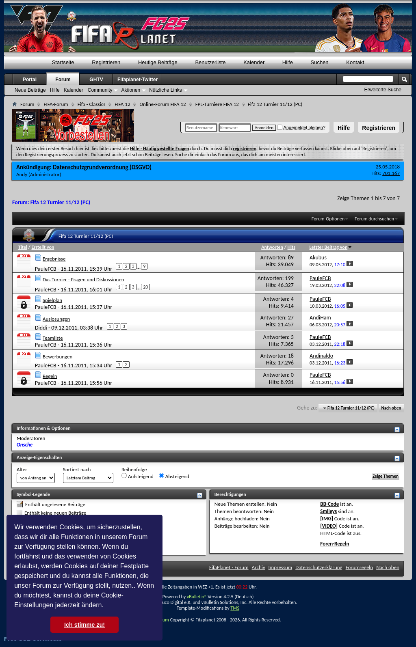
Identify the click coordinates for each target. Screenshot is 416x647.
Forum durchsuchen (374, 219)
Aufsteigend (137, 476)
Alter (22, 469)
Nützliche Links (165, 90)
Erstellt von (42, 247)
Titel (22, 247)
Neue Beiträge (30, 90)
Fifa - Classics (92, 104)
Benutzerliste (210, 62)
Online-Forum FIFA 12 (162, 104)
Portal (30, 79)
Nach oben (391, 408)
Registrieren (378, 128)
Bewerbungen (57, 357)
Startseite (63, 62)
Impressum (280, 567)
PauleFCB (45, 268)
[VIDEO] (329, 526)
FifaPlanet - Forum (229, 567)
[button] (106, 606)
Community (100, 90)
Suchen (320, 62)
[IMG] (326, 518)
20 (145, 287)
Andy (21, 174)
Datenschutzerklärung (318, 567)
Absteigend (174, 476)
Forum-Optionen (328, 219)
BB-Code (329, 504)
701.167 (391, 173)
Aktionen (130, 90)
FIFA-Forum (55, 104)
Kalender (253, 62)
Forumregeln (359, 567)
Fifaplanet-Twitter (137, 79)
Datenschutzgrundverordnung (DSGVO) (102, 167)
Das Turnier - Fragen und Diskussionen (83, 279)
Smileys (328, 511)
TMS (234, 608)
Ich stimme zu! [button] (84, 624)
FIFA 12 (122, 104)
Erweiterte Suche (382, 90)
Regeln (50, 376)
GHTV (96, 79)
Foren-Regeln (334, 544)
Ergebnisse (54, 259)
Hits (291, 247)
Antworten (272, 247)
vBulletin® (197, 597)
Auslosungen (56, 319)
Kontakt (355, 62)
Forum (62, 79)
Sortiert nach (77, 469)
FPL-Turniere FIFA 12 (217, 104)
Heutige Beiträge (158, 62)
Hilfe (344, 128)
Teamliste (53, 338)
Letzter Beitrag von (331, 247)
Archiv (258, 567)
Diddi (41, 327)
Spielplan (52, 300)
